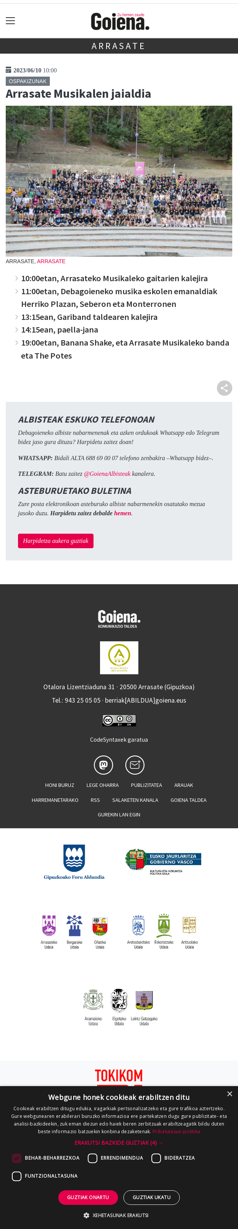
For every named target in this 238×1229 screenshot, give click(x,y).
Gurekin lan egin (119, 814)
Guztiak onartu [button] (88, 1197)
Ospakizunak (28, 81)
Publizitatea (146, 785)
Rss (95, 799)
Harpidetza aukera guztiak (56, 540)
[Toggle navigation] (10, 21)
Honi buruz (59, 785)
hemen (122, 513)
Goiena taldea (189, 799)
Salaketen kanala (135, 799)
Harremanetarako (55, 799)
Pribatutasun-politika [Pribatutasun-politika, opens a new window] (176, 1131)
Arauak (183, 785)
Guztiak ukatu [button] (152, 1197)
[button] (119, 1143)
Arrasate (119, 46)
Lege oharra (103, 785)
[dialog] (119, 1157)
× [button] (229, 1094)
